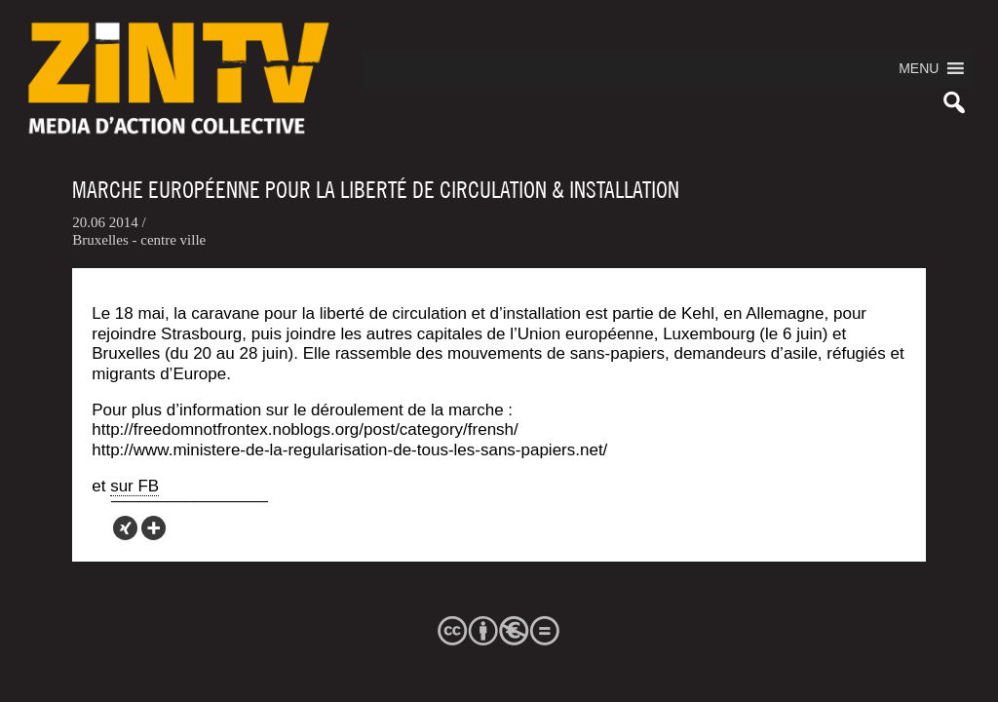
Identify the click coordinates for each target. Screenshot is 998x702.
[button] (919, 68)
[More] (153, 528)
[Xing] (125, 528)
